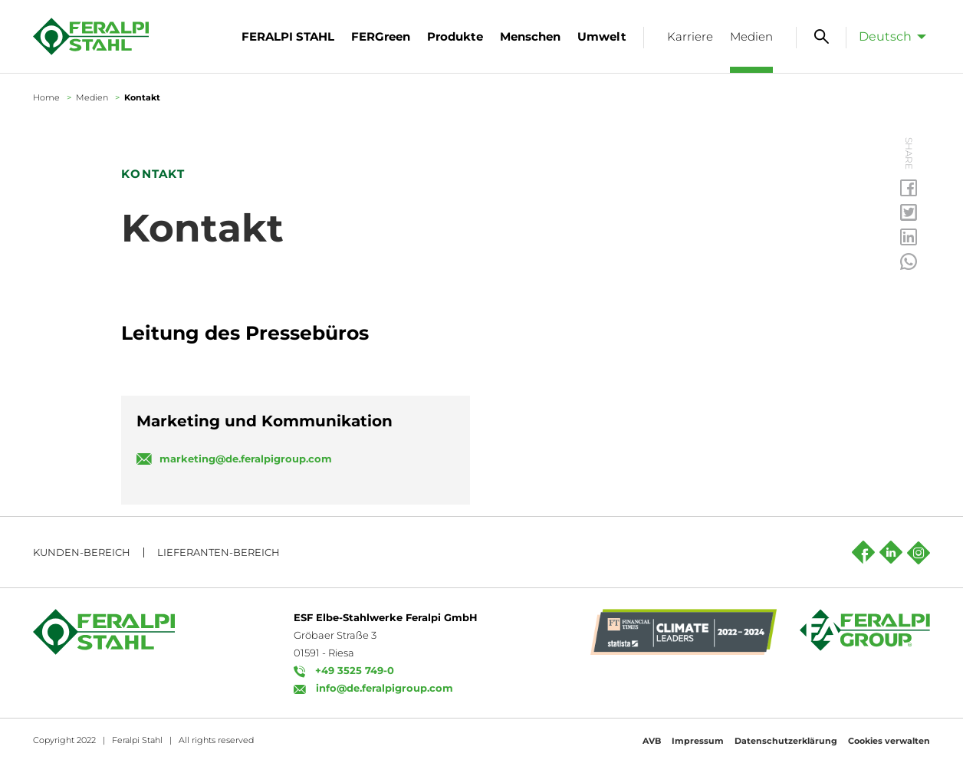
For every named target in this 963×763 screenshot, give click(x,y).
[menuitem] (888, 36)
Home (46, 97)
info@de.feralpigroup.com (384, 688)
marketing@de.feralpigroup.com (245, 458)
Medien (92, 97)
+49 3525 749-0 (354, 670)
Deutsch (885, 36)
